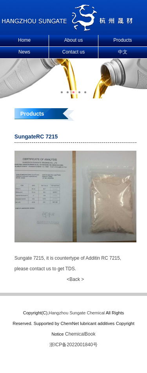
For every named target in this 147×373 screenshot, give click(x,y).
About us (73, 40)
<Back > (75, 279)
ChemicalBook (80, 334)
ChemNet (69, 323)
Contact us (73, 52)
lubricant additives (97, 323)
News (24, 52)
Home (24, 40)
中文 (122, 52)
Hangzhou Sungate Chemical (77, 312)
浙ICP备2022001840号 (73, 344)
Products (122, 40)
